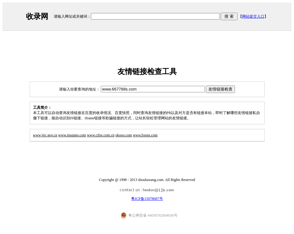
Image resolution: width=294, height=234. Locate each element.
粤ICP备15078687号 (147, 198)
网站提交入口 (253, 16)
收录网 (37, 16)
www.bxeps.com (145, 135)
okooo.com (123, 135)
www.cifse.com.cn (100, 135)
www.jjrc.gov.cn (45, 135)
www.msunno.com (72, 135)
